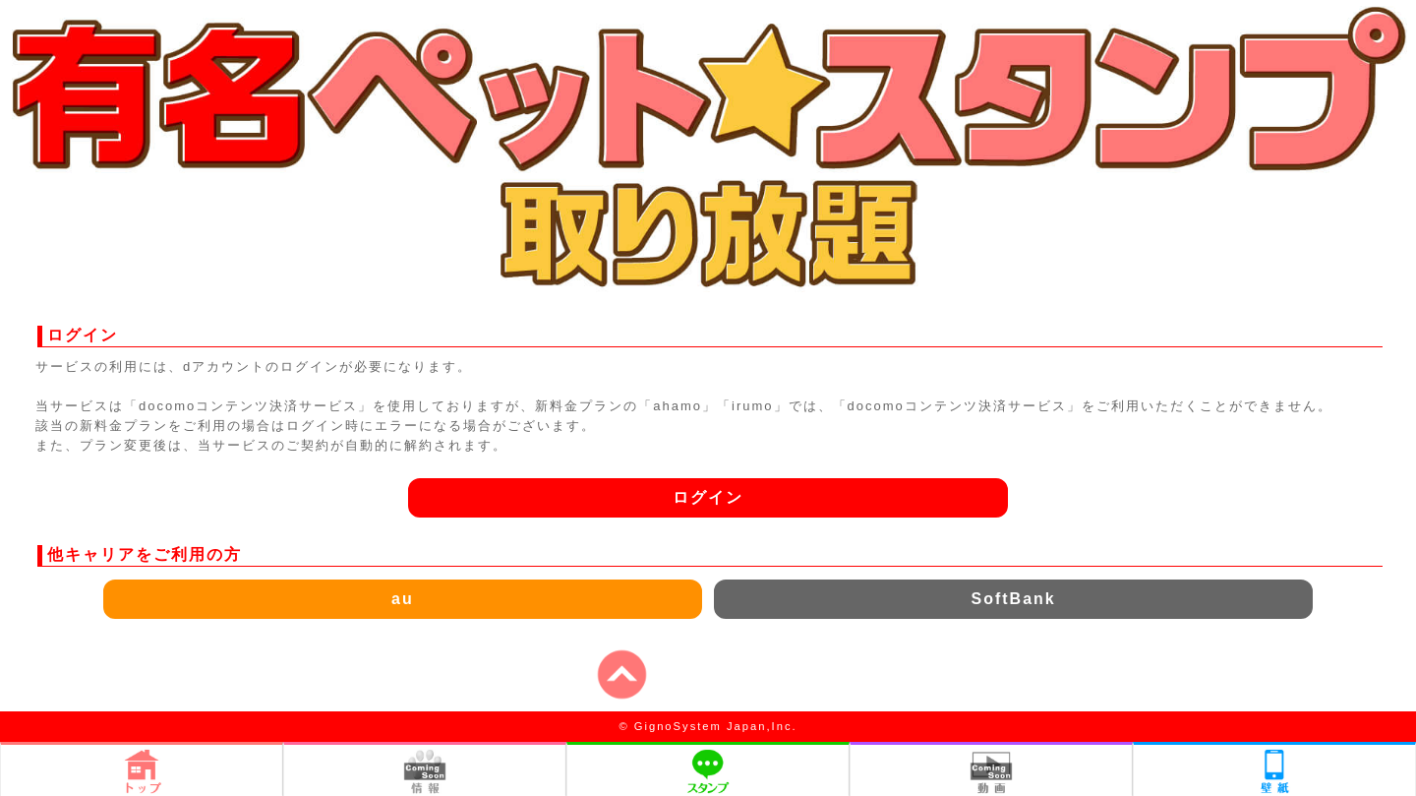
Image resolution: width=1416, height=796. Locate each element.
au (402, 598)
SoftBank (1013, 598)
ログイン (708, 497)
